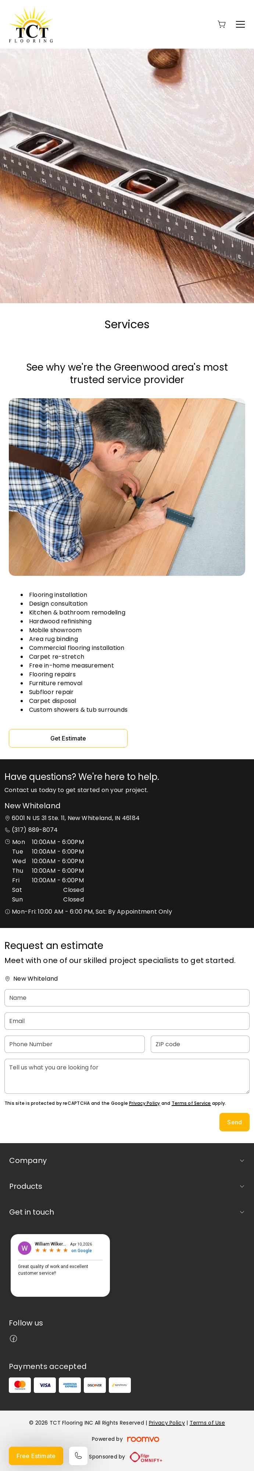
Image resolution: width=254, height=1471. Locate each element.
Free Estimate (36, 1456)
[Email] (127, 1021)
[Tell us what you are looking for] (127, 1076)
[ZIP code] (200, 1044)
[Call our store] (78, 1456)
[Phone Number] (74, 1044)
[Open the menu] (240, 24)
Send (234, 1122)
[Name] (127, 997)
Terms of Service (191, 1103)
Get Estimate (68, 738)
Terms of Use (207, 1422)
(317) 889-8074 (35, 830)
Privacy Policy (144, 1103)
